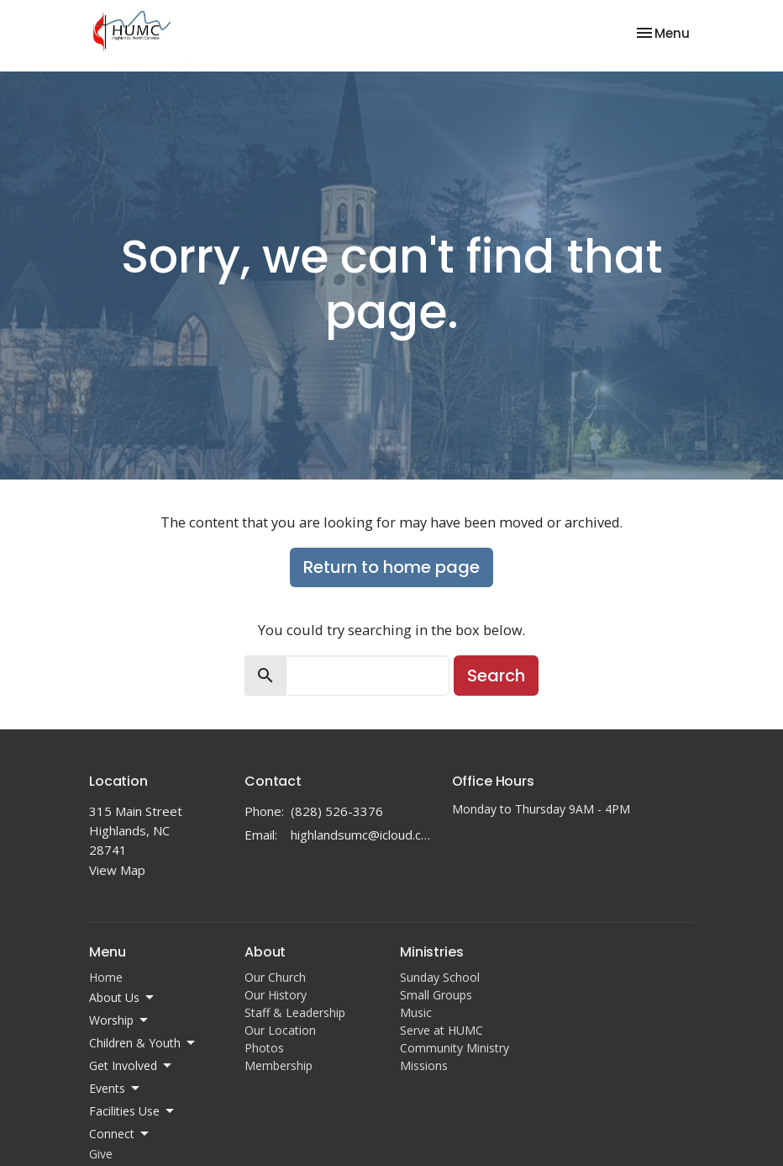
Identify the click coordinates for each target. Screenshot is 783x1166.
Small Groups (436, 995)
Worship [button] (119, 1020)
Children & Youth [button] (143, 1043)
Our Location (280, 1030)
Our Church (275, 977)
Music (416, 1012)
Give (101, 1154)
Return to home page (391, 567)
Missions (424, 1065)
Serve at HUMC (441, 1030)
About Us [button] (122, 997)
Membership (278, 1065)
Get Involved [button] (131, 1065)
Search (496, 675)
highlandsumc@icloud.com (363, 834)
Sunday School (440, 977)
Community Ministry (454, 1048)
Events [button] (115, 1088)
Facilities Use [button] (132, 1111)
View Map (117, 869)
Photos (264, 1048)
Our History (275, 995)
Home (106, 977)
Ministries (431, 952)
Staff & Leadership (294, 1012)
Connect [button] (120, 1134)
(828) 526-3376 (337, 811)
